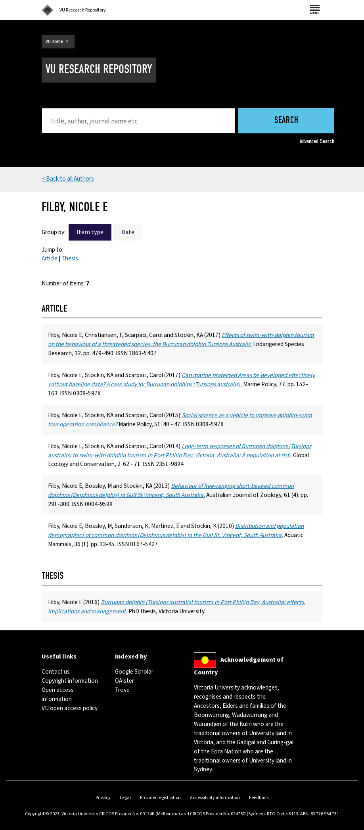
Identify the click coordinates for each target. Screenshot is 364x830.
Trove (122, 690)
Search (286, 120)
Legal (125, 797)
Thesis (69, 258)
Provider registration (160, 797)
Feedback (259, 797)
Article (49, 258)
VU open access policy (70, 708)
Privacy (103, 797)
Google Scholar (134, 671)
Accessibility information (215, 797)
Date (127, 232)
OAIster (124, 680)
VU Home (54, 41)
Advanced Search (317, 141)
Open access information (58, 694)
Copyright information (70, 680)
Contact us (56, 671)
